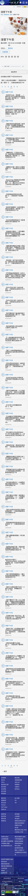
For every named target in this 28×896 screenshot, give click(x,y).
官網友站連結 (4, 836)
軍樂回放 (3, 820)
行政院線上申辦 (19, 832)
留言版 (16, 827)
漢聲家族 (17, 784)
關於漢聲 (17, 777)
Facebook (17, 2)
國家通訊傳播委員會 (6, 866)
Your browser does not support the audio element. (14, 66)
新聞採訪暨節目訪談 (20, 820)
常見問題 (3, 789)
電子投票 (3, 791)
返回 (5, 771)
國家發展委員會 (5, 863)
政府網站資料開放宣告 (7, 881)
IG (23, 2)
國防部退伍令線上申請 (21, 829)
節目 (11, 14)
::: (14, 7)
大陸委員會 (4, 868)
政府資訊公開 (4, 784)
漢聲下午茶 (16, 14)
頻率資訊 (17, 789)
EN (10, 2)
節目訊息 (3, 802)
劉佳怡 (10, 48)
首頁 (2, 14)
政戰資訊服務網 (19, 841)
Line (20, 2)
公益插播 (17, 816)
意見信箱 (3, 786)
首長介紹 (17, 782)
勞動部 (3, 870)
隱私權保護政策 (7, 878)
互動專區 (5, 52)
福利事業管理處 (19, 848)
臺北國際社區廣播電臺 (7, 841)
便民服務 (17, 814)
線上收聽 (12, 2)
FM (15, 800)
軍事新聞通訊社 (19, 843)
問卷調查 (3, 793)
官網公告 (3, 809)
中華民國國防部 (19, 839)
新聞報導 (3, 800)
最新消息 (3, 798)
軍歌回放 (3, 818)
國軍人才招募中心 (19, 850)
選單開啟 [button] (26, 2)
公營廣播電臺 (4, 839)
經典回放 (14, 2)
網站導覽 (21, 881)
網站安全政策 (21, 878)
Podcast (3, 805)
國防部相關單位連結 (20, 836)
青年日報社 (18, 845)
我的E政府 (4, 861)
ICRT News (4, 807)
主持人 (3, 782)
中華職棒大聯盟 (5, 843)
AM (16, 802)
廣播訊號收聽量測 (19, 823)
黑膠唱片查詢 (18, 825)
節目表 (3, 780)
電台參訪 (17, 818)
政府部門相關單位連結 (7, 859)
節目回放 (3, 816)
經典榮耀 (3, 777)
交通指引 (17, 786)
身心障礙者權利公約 (6, 845)
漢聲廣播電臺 (2, 2)
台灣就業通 (4, 872)
